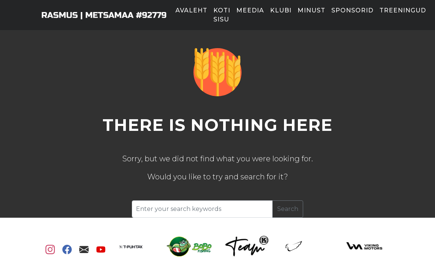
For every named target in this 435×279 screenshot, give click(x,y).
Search (287, 208)
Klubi (281, 10)
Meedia (250, 10)
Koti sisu (221, 15)
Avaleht (191, 10)
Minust (311, 10)
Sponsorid (352, 10)
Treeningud (402, 10)
